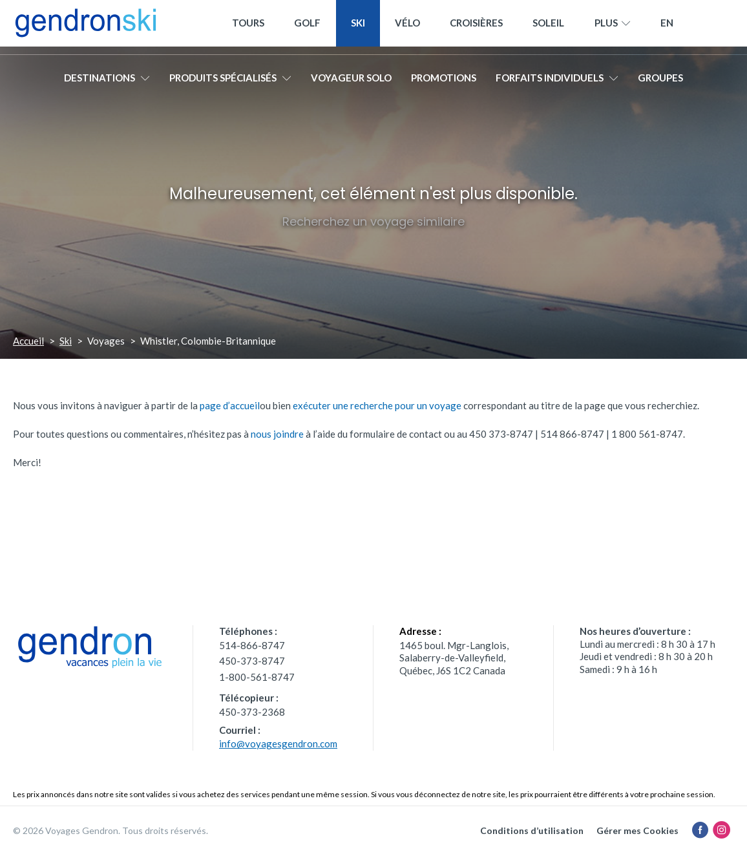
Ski (358, 27)
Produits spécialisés (230, 82)
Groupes (660, 82)
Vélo (407, 27)
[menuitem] (667, 27)
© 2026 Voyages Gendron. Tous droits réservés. (110, 830)
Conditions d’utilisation (532, 830)
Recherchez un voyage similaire (373, 221)
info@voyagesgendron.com (278, 743)
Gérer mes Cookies (637, 830)
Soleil (548, 27)
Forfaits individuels (557, 82)
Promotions (443, 82)
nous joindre (277, 434)
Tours (248, 27)
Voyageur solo (351, 82)
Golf (307, 27)
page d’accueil (230, 405)
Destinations (107, 82)
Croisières (476, 27)
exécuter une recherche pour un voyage (377, 405)
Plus (612, 27)
